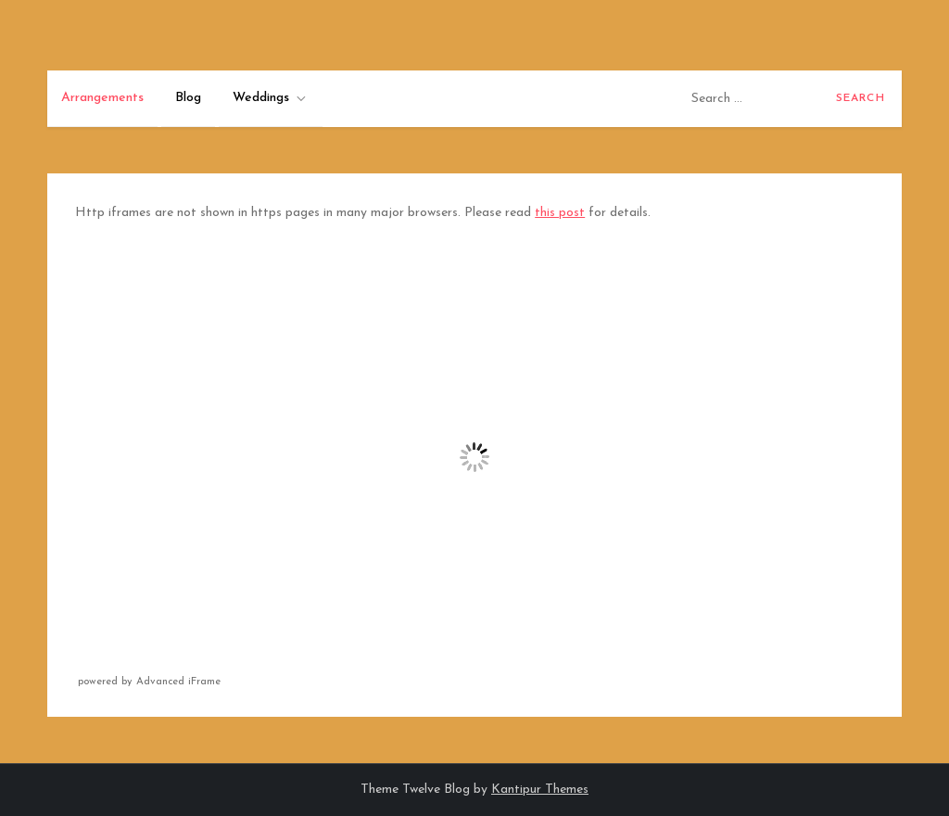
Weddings (271, 98)
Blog (188, 98)
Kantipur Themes (539, 790)
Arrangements (102, 98)
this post (560, 213)
